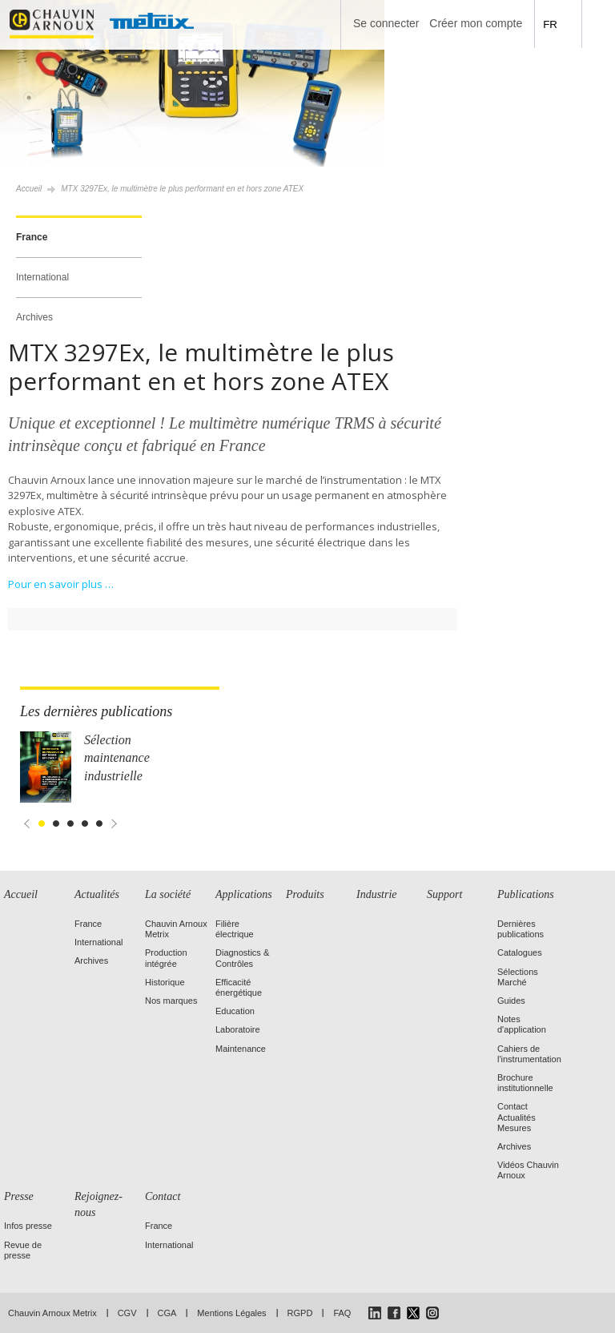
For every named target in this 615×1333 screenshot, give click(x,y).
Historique (165, 982)
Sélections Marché (517, 977)
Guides (511, 1000)
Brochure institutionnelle (525, 1083)
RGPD (300, 1313)
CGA (167, 1313)
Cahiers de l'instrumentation (529, 1054)
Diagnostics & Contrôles (242, 958)
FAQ (342, 1313)
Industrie (376, 894)
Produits (305, 894)
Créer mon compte (475, 23)
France (31, 237)
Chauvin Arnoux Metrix (52, 1313)
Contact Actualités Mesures (516, 1116)
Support (444, 894)
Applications (243, 894)
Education (235, 1011)
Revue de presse (23, 1250)
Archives (34, 317)
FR (550, 24)
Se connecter (386, 23)
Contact (162, 1196)
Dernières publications (520, 929)
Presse (19, 1196)
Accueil (29, 188)
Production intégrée (166, 958)
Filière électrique (234, 929)
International (42, 277)
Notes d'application (521, 1024)
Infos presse (28, 1225)
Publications (525, 894)
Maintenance (240, 1048)
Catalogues (519, 952)
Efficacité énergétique (238, 987)
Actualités (96, 894)
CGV (127, 1313)
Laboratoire (237, 1029)
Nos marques (171, 1000)
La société (168, 894)
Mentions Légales (231, 1313)
